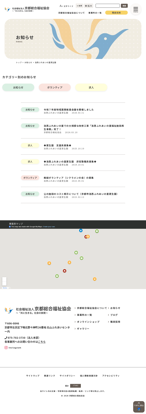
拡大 (88, 5)
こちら (42, 341)
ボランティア (54, 87)
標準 (79, 5)
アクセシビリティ (111, 375)
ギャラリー (83, 328)
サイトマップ (33, 375)
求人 (91, 87)
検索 (124, 5)
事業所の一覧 (95, 12)
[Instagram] (13, 347)
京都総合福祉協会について (71, 12)
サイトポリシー (67, 375)
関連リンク (49, 375)
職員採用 (116, 12)
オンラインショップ (88, 321)
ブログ (114, 315)
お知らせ (18, 87)
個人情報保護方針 (89, 375)
